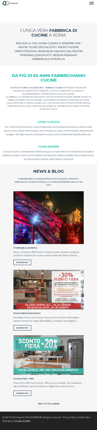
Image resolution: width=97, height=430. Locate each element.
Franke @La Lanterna (25, 247)
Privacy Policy (69, 417)
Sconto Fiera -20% (23, 378)
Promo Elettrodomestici (26, 313)
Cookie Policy (83, 417)
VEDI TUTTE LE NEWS (48, 403)
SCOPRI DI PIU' (22, 262)
